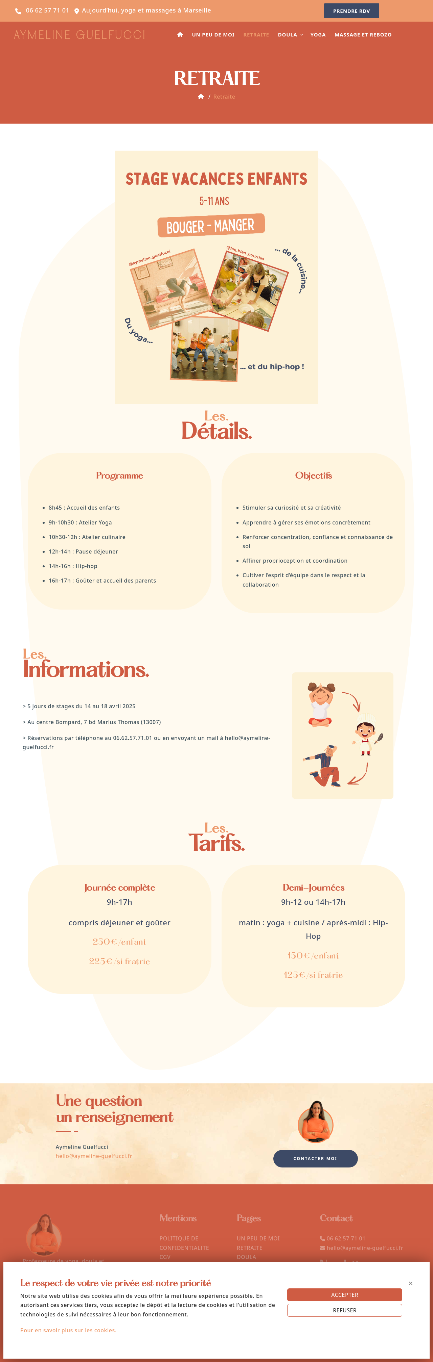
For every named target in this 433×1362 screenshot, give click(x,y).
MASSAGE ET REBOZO (363, 34)
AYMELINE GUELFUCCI (80, 36)
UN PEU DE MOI (213, 34)
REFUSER (345, 1310)
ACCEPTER (344, 1295)
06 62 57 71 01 (48, 10)
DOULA (287, 34)
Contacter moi (316, 1158)
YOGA (318, 34)
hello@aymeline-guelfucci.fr (94, 1156)
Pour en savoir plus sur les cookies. (68, 1330)
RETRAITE (256, 34)
